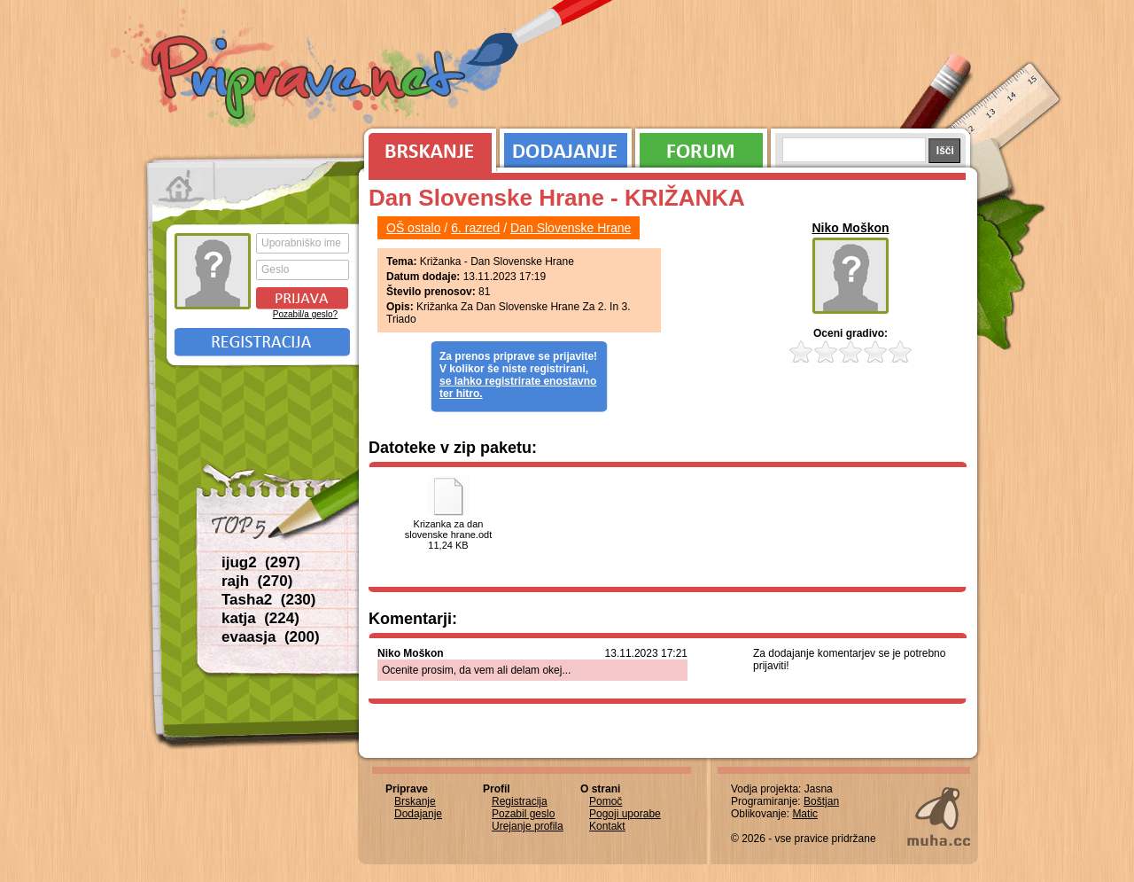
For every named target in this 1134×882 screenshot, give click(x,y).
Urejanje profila (527, 826)
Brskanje (427, 146)
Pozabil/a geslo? (305, 314)
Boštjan (821, 801)
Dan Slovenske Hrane (570, 228)
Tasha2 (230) (268, 599)
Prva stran (181, 186)
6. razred (475, 228)
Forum (701, 146)
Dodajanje (565, 146)
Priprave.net (310, 79)
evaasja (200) (270, 636)
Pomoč (605, 801)
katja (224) (260, 618)
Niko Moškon (850, 228)
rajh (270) (256, 581)
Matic (805, 814)
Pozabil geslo (523, 814)
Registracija (262, 342)
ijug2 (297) (260, 562)
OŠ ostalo (413, 228)
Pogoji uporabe (625, 814)
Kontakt (607, 826)
